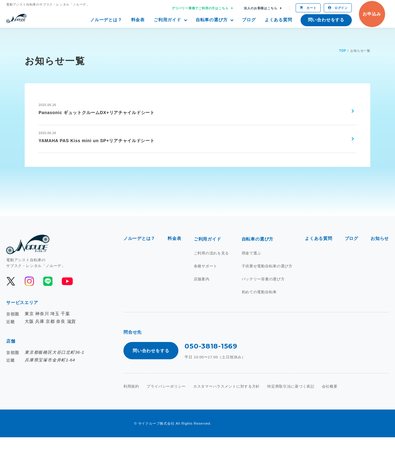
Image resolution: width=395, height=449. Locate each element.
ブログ (249, 20)
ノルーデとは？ (106, 20)
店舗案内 (201, 289)
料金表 (138, 20)
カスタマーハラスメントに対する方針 (227, 398)
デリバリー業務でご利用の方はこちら (200, 8)
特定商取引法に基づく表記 (292, 398)
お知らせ (380, 249)
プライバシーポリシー (166, 398)
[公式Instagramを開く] (29, 292)
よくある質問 (278, 20)
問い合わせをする (326, 20)
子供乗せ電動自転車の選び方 (267, 276)
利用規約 (131, 398)
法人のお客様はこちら (260, 8)
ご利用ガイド (167, 20)
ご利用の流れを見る (211, 264)
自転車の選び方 (212, 20)
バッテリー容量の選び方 (263, 289)
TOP (342, 50)
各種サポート (205, 276)
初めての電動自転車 (259, 302)
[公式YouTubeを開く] (67, 292)
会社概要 (331, 398)
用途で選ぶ (251, 264)
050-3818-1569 (211, 357)
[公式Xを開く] (10, 292)
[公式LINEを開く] (47, 292)
